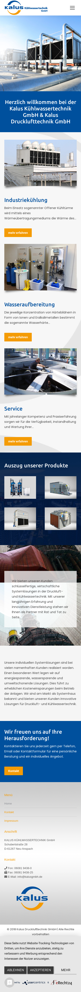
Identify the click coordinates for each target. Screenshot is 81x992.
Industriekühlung (26, 200)
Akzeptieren (40, 970)
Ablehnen (15, 970)
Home (8, 803)
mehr (65, 970)
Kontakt (9, 812)
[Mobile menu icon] (72, 7)
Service (13, 409)
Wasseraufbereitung (29, 304)
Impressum (11, 820)
